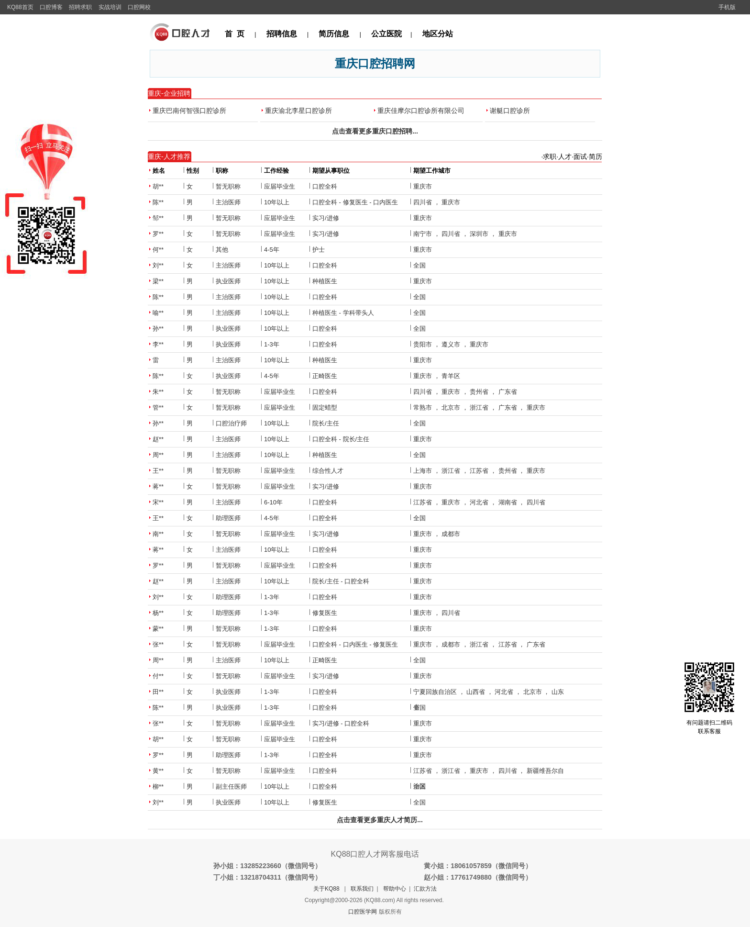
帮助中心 (394, 888)
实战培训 (110, 7)
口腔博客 (51, 7)
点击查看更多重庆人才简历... (380, 820)
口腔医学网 (362, 911)
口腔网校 (139, 7)
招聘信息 (281, 34)
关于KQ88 (326, 888)
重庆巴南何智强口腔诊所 (189, 110)
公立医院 (386, 34)
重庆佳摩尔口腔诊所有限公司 (420, 110)
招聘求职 (80, 7)
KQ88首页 (20, 7)
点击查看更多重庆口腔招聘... (375, 131)
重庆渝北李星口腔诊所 (298, 110)
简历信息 (334, 34)
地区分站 (437, 34)
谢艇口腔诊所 (510, 110)
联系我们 (362, 888)
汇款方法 (425, 888)
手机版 (727, 7)
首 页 (234, 34)
